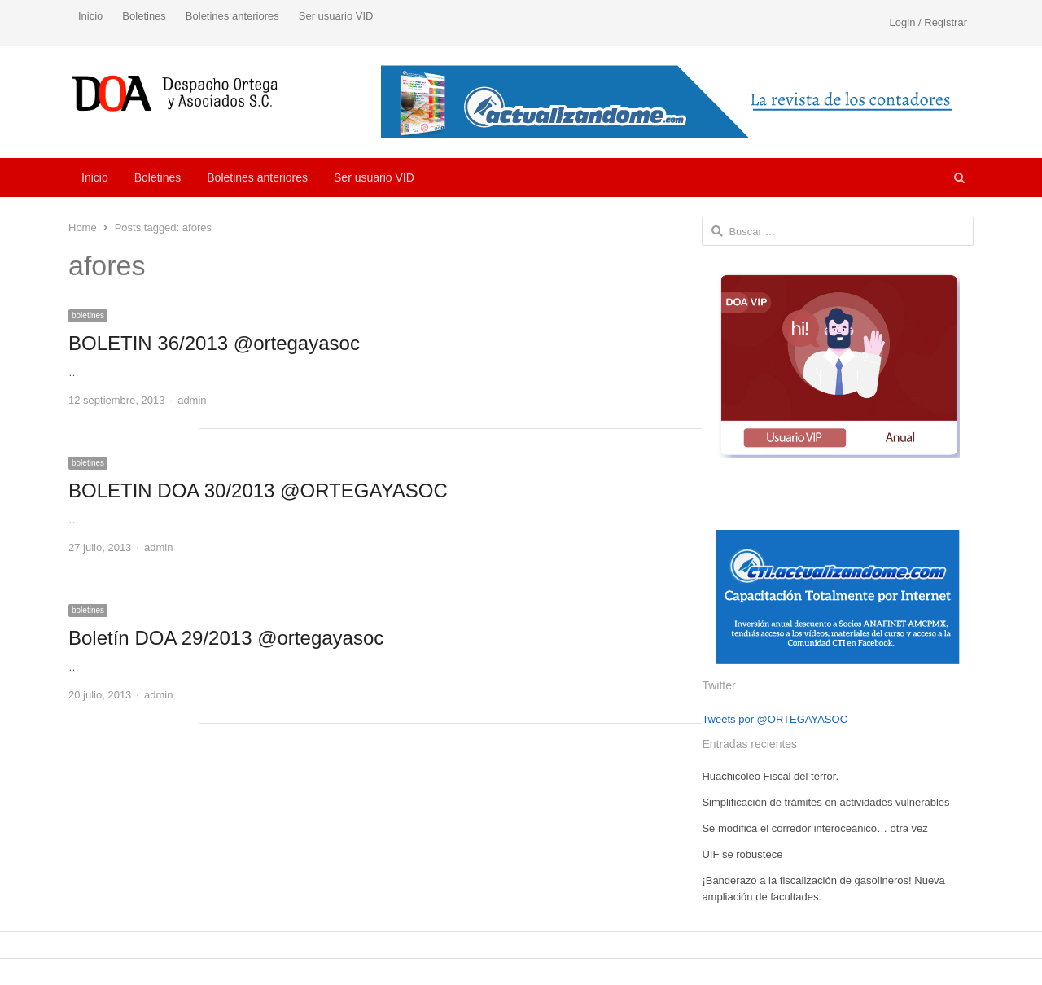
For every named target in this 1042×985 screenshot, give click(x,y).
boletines (88, 315)
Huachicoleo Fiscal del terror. (770, 776)
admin (191, 400)
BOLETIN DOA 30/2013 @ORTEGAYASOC (258, 490)
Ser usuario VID (336, 16)
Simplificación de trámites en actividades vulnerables (825, 802)
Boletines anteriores (232, 16)
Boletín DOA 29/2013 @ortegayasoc (225, 638)
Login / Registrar (928, 22)
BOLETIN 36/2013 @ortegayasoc (214, 343)
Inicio (90, 16)
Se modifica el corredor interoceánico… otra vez (814, 828)
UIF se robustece (742, 854)
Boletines (143, 16)
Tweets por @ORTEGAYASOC (774, 719)
